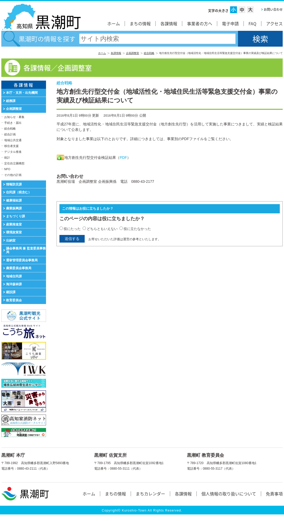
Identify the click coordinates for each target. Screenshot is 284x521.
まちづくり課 (15, 216)
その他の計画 (13, 174)
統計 (7, 157)
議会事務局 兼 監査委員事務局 (26, 250)
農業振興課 (14, 208)
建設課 (11, 292)
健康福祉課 (14, 200)
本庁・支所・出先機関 (22, 93)
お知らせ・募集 (14, 117)
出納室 (11, 240)
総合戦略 (149, 53)
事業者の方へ (199, 23)
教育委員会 (14, 300)
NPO (7, 169)
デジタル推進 (13, 151)
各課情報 (168, 23)
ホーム (113, 23)
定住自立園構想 (14, 163)
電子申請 (230, 23)
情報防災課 (14, 184)
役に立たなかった (137, 229)
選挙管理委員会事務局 (22, 260)
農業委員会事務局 (18, 268)
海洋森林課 (14, 284)
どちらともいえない (102, 229)
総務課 (11, 101)
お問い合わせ (273, 9)
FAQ (252, 23)
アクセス (274, 23)
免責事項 (274, 493)
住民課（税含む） (18, 192)
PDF (123, 157)
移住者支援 (11, 146)
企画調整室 (132, 53)
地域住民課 (14, 276)
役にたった (72, 229)
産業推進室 (14, 224)
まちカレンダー (150, 493)
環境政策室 (14, 232)
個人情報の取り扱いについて (228, 493)
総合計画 (10, 134)
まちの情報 (140, 23)
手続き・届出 (13, 122)
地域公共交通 (13, 140)
